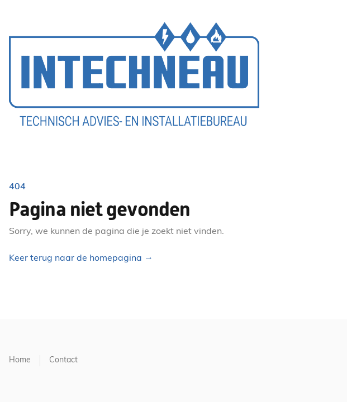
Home (20, 360)
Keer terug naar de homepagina (81, 258)
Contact (63, 360)
